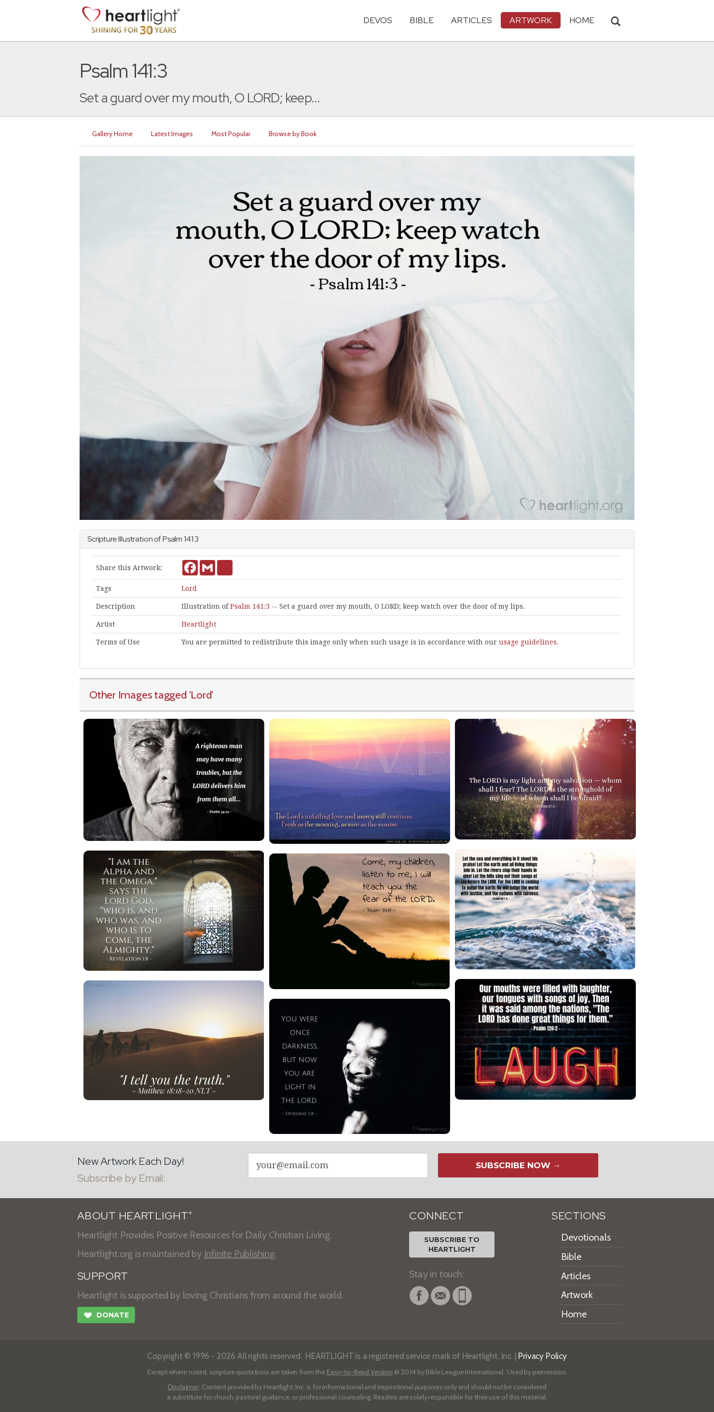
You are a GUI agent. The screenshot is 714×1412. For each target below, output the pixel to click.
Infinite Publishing (239, 1253)
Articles (471, 20)
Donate (106, 1316)
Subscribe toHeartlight (452, 1244)
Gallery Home (112, 133)
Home (574, 1314)
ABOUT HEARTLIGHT (134, 1216)
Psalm (172, 539)
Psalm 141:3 (250, 606)
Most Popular (230, 133)
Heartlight (198, 624)
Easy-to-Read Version (360, 1372)
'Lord (200, 694)
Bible (422, 20)
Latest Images (172, 133)
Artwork (530, 20)
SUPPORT (102, 1276)
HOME (581, 20)
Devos (377, 20)
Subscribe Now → (518, 1165)
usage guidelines (528, 642)
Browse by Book (292, 133)
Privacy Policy (542, 1356)
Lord (189, 588)
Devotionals (586, 1237)
